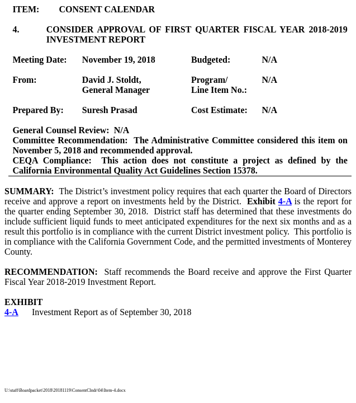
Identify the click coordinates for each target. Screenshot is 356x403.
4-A (285, 201)
